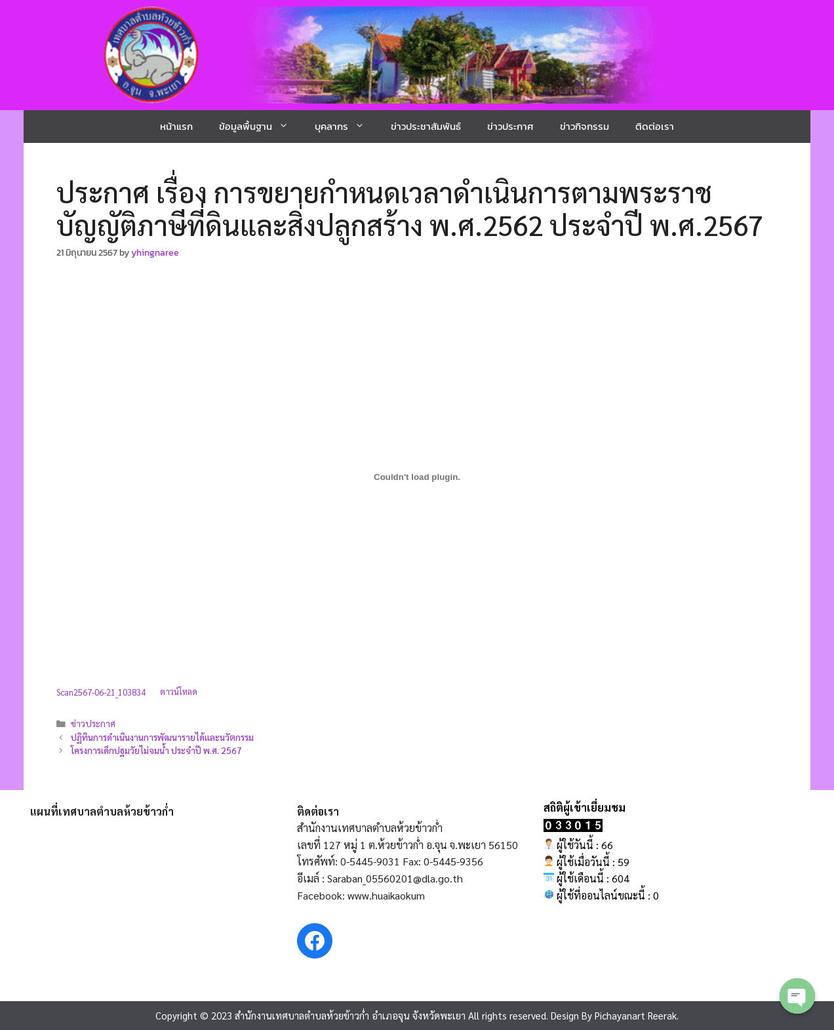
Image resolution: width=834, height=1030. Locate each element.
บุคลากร (346, 126)
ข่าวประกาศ (510, 126)
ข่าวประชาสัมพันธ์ (426, 126)
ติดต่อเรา (654, 126)
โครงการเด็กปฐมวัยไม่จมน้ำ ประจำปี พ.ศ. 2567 (156, 750)
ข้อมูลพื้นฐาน (260, 126)
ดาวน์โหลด (178, 692)
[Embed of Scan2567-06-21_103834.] (417, 476)
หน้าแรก (176, 126)
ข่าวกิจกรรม (584, 126)
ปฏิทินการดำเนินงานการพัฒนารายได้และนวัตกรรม (162, 737)
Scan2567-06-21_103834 (101, 692)
